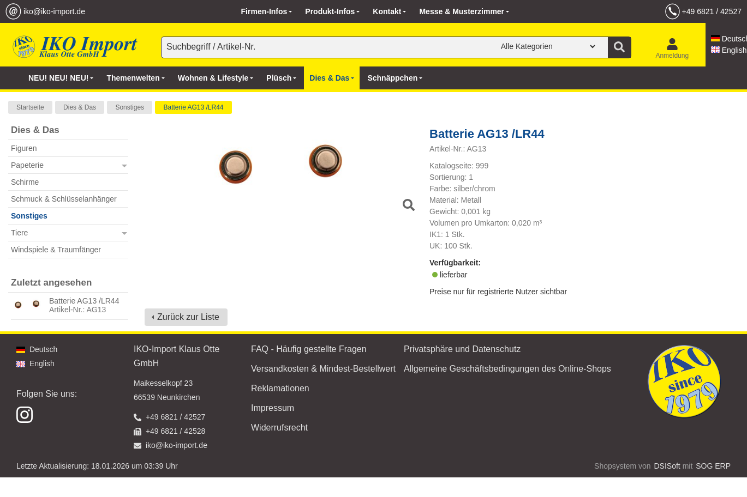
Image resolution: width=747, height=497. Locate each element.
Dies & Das (79, 107)
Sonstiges (129, 107)
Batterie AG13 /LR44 (193, 107)
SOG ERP (713, 466)
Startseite (30, 107)
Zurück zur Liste (188, 317)
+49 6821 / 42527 (712, 11)
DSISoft (667, 466)
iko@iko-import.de (54, 11)
